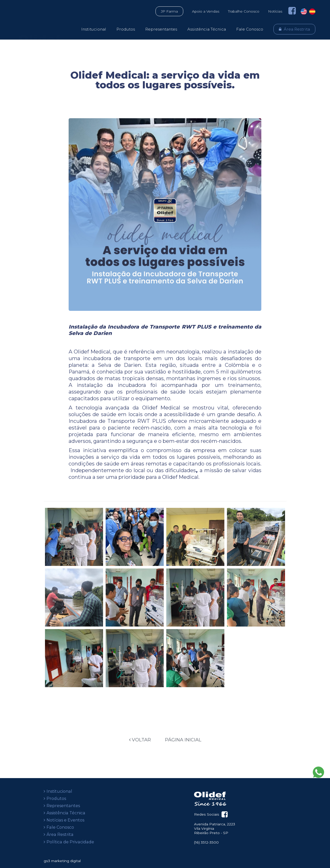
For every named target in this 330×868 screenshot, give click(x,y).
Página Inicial (183, 740)
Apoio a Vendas (205, 11)
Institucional (93, 29)
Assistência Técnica (206, 29)
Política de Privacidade (70, 841)
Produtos (125, 29)
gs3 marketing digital (62, 861)
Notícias (275, 11)
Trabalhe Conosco (243, 11)
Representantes (161, 29)
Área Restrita (297, 29)
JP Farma (169, 11)
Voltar (140, 740)
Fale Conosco (249, 29)
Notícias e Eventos (65, 820)
